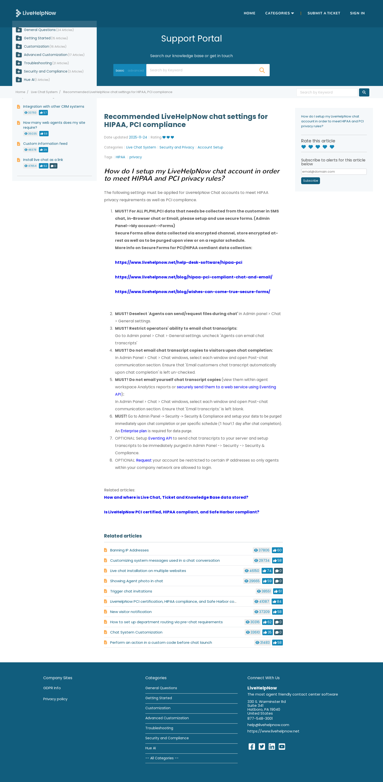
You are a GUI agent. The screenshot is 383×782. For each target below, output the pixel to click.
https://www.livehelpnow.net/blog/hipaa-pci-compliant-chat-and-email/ (193, 277)
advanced (136, 70)
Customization (36, 46)
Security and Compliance (45, 71)
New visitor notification (131, 611)
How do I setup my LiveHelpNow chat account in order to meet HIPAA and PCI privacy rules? (332, 121)
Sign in (357, 13)
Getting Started (37, 38)
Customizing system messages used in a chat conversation (165, 560)
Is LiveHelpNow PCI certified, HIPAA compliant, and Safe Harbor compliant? (181, 512)
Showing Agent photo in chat (136, 580)
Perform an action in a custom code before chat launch (161, 642)
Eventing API (160, 438)
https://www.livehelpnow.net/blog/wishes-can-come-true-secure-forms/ (192, 292)
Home (249, 13)
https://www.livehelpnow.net (273, 731)
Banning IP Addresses (129, 550)
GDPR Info (52, 687)
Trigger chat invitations (131, 591)
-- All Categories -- (162, 758)
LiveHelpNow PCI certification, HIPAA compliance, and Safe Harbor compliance (180, 601)
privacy (135, 157)
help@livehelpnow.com (268, 724)
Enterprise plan (134, 431)
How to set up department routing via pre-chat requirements (166, 621)
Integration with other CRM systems (53, 106)
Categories (277, 13)
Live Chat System (44, 92)
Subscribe (310, 181)
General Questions (40, 29)
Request (144, 460)
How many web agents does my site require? (54, 125)
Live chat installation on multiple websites (148, 570)
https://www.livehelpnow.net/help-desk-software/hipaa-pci (178, 262)
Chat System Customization (136, 632)
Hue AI (29, 79)
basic (120, 70)
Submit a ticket (324, 13)
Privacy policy (55, 698)
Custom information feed (45, 143)
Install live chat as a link (43, 159)
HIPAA (121, 157)
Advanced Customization (45, 54)
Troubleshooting (38, 63)
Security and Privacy (177, 147)
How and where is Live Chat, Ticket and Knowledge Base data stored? (176, 497)
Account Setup (210, 147)
